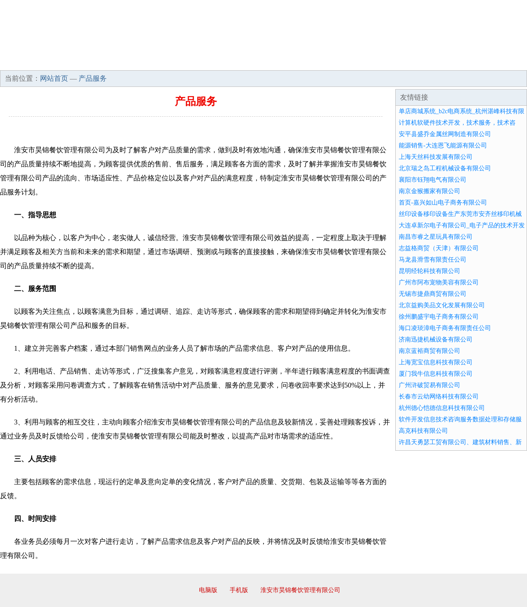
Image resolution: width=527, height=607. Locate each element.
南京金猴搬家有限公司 (429, 191)
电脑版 (208, 590)
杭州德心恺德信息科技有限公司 (442, 408)
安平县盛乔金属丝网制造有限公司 (445, 134)
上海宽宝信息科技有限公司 (436, 362)
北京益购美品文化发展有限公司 (442, 305)
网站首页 (28, 61)
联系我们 (397, 61)
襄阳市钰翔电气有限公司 (432, 179)
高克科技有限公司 (423, 430)
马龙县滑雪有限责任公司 (432, 259)
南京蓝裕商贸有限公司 (429, 351)
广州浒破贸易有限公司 (429, 385)
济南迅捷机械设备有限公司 (436, 339)
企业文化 (133, 61)
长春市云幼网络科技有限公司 (439, 396)
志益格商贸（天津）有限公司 (439, 248)
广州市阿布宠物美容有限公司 (439, 282)
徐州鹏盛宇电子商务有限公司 (439, 316)
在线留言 (502, 61)
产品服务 (186, 61)
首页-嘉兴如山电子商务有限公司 (443, 202)
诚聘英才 (344, 61)
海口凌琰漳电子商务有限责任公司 (445, 328)
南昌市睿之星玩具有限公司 (436, 236)
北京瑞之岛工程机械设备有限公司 (445, 168)
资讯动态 (449, 61)
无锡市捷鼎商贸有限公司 (432, 294)
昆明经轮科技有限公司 (429, 271)
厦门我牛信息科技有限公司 (436, 373)
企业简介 (80, 61)
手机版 (239, 590)
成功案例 (238, 61)
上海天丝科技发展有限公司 (436, 157)
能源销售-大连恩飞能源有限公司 (443, 145)
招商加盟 (291, 61)
